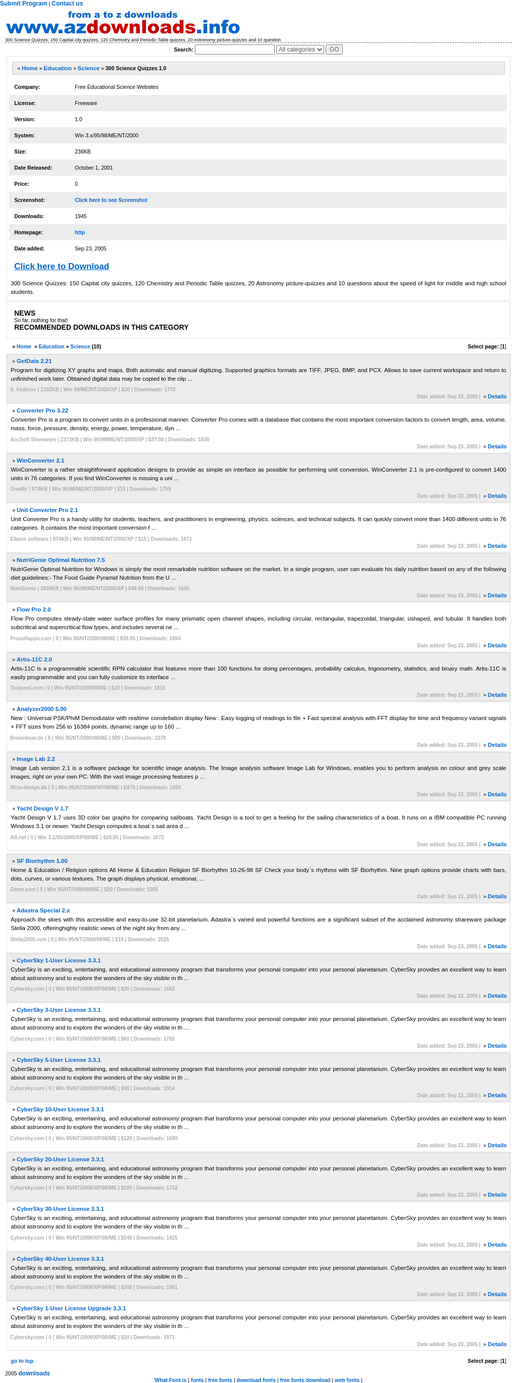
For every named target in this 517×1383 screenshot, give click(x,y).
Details (497, 396)
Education (58, 68)
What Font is (170, 1380)
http (80, 232)
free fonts (220, 1380)
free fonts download (305, 1380)
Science (88, 68)
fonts (197, 1380)
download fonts (256, 1380)
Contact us (67, 3)
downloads (34, 1373)
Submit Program (23, 3)
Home (30, 68)
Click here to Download (61, 266)
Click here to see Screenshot (111, 200)
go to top (22, 1361)
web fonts (347, 1380)
